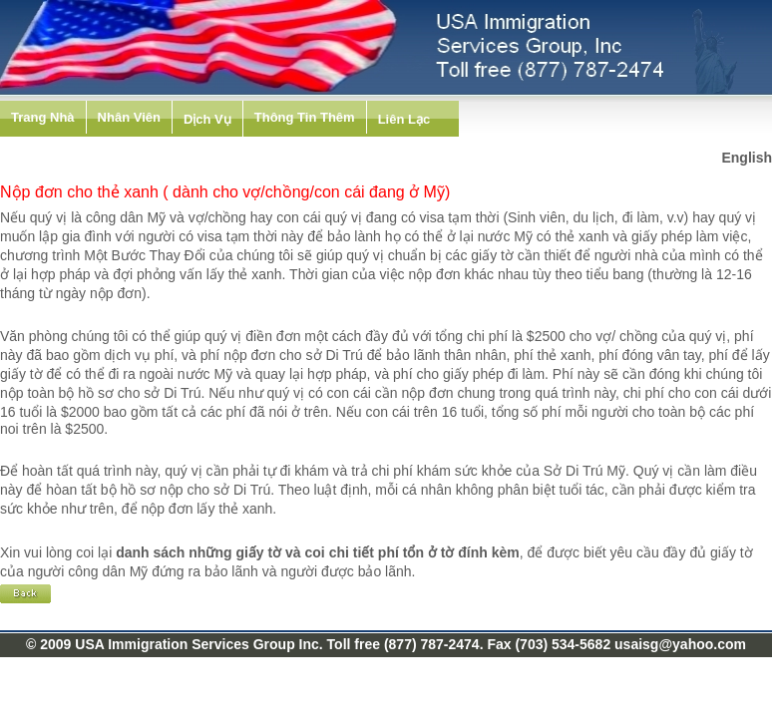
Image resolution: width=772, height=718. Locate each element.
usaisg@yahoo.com (680, 644)
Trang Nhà (43, 117)
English (746, 158)
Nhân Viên (129, 117)
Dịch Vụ (207, 119)
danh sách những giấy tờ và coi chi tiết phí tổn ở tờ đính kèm (318, 552)
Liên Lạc (404, 119)
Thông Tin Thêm (304, 117)
